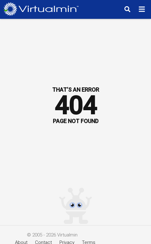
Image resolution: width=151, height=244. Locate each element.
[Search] (126, 9)
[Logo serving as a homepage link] (42, 9)
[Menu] (142, 9)
